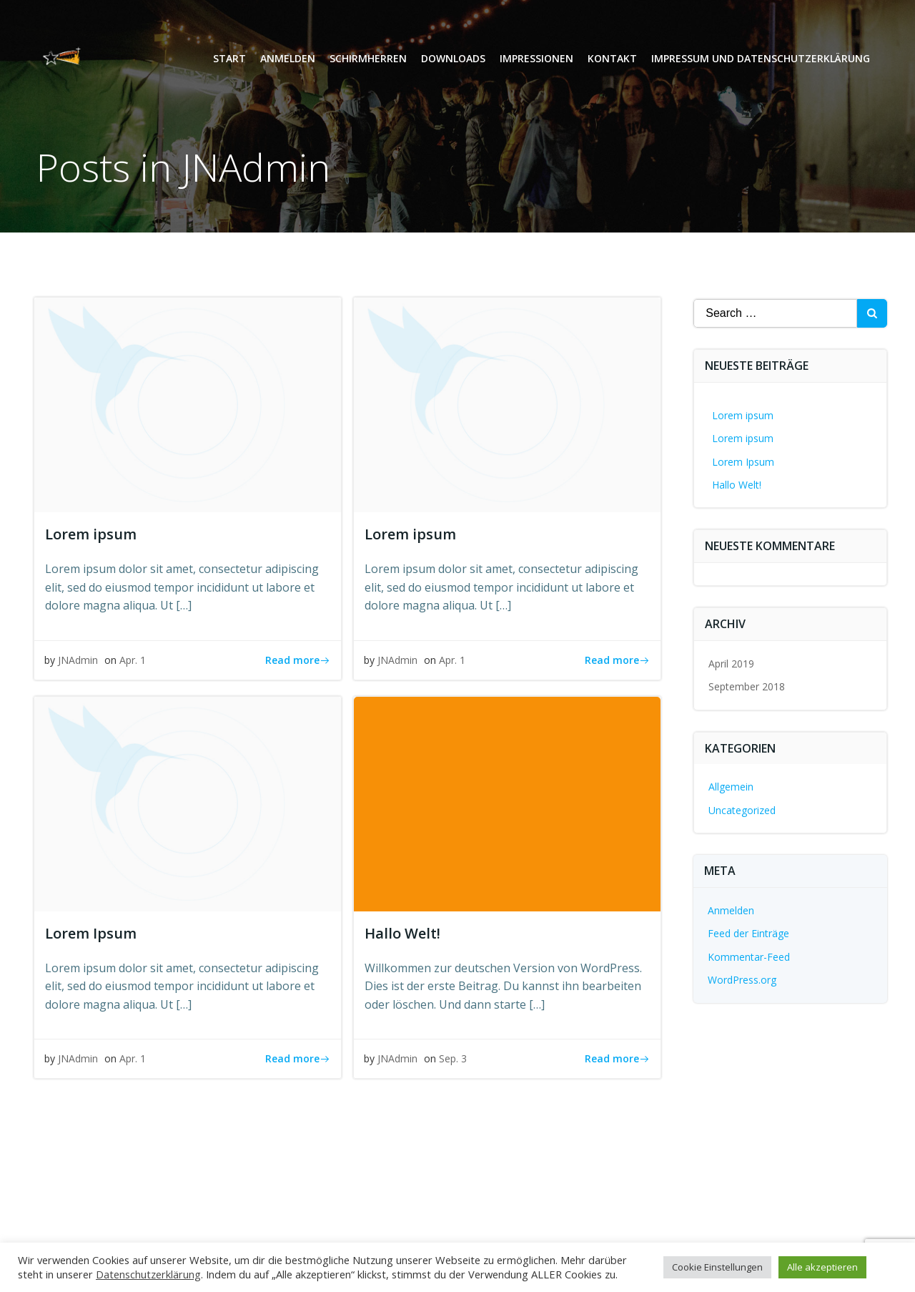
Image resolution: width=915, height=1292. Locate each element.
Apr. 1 (133, 663)
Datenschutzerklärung (148, 1274)
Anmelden (287, 61)
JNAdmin (79, 663)
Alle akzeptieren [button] (822, 1267)
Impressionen (536, 61)
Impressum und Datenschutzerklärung (760, 61)
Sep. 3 (454, 1061)
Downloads (452, 61)
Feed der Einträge (749, 934)
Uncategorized (742, 810)
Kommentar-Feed (749, 957)
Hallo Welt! (737, 484)
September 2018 (747, 686)
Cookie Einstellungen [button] (717, 1267)
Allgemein (731, 787)
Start (228, 61)
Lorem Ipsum (744, 462)
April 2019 (732, 663)
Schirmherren (367, 61)
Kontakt (611, 61)
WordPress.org (742, 980)
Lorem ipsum (743, 415)
